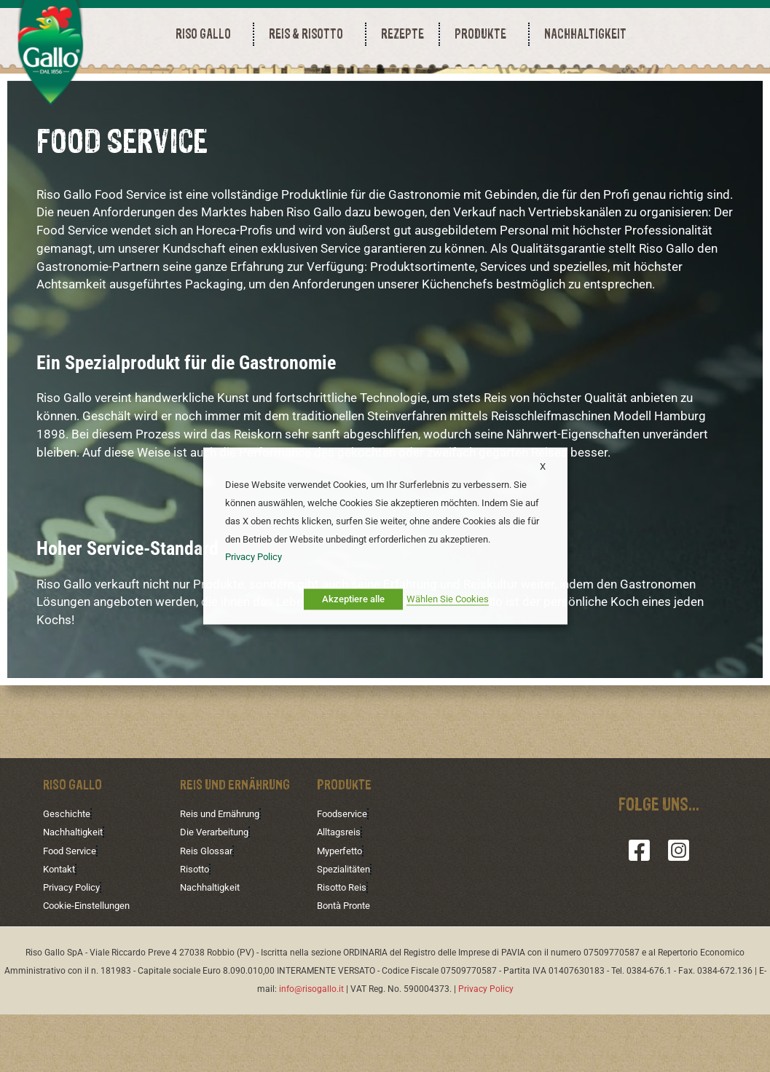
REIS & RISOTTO (309, 34)
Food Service (72, 909)
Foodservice (344, 872)
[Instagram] (678, 909)
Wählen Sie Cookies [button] (447, 599)
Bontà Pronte (347, 963)
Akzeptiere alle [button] (353, 599)
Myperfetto (342, 909)
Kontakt (61, 926)
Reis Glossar (208, 909)
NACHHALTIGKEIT (585, 34)
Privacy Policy (74, 944)
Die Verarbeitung (217, 890)
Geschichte (68, 872)
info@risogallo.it (311, 1046)
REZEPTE (402, 34)
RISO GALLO (207, 34)
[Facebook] (639, 909)
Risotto (196, 926)
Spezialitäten (346, 926)
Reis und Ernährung (224, 872)
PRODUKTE (484, 34)
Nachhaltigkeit (76, 890)
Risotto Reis (344, 944)
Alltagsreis (340, 890)
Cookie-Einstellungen (90, 963)
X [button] (543, 466)
